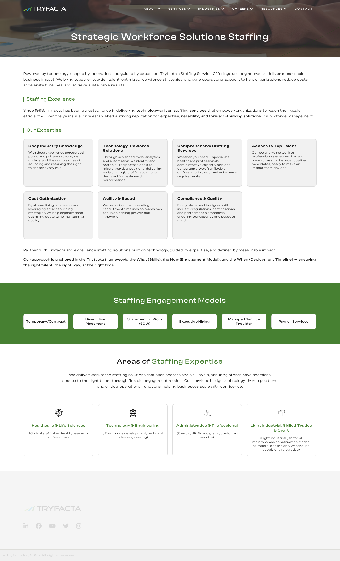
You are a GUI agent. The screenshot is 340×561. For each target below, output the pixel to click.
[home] (44, 8)
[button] (152, 8)
